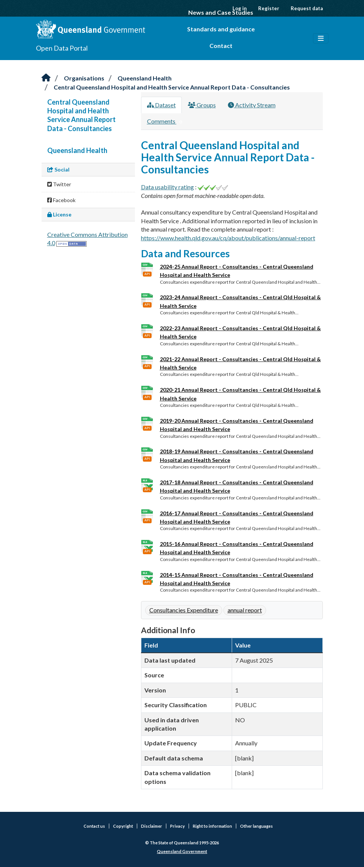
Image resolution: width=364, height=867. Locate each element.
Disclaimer (151, 826)
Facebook (61, 200)
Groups (202, 104)
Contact (220, 45)
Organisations (84, 78)
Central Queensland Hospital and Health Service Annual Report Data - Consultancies (172, 87)
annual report (245, 610)
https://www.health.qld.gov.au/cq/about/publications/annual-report (228, 237)
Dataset (161, 104)
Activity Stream (252, 104)
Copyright (123, 826)
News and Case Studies (220, 12)
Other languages (256, 826)
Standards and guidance (221, 28)
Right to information (212, 826)
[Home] (46, 78)
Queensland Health (145, 78)
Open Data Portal (62, 48)
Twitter (59, 184)
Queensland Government (182, 851)
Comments (166, 121)
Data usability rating (167, 186)
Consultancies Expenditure (183, 610)
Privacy (177, 826)
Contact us (94, 826)
